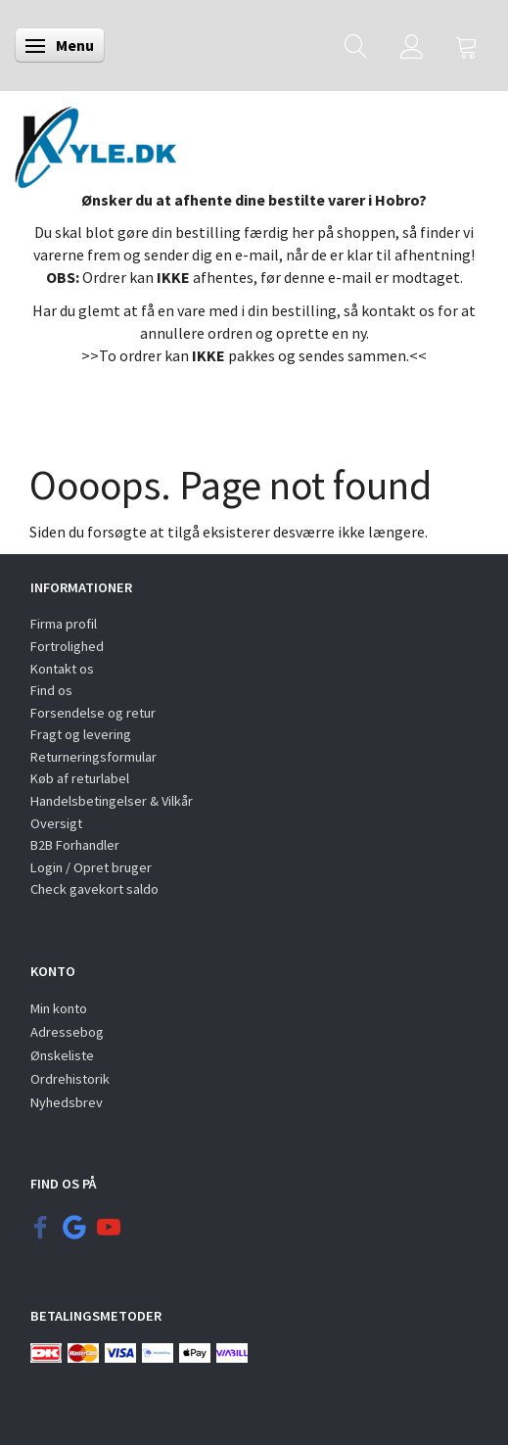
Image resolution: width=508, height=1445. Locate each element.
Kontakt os (62, 668)
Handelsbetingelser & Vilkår (111, 801)
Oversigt (56, 823)
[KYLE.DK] (95, 142)
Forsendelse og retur (93, 713)
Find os (51, 690)
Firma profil (63, 623)
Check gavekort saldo (94, 889)
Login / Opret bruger (91, 867)
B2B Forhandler (74, 845)
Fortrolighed (67, 646)
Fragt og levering (80, 734)
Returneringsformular (93, 757)
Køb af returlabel (79, 778)
